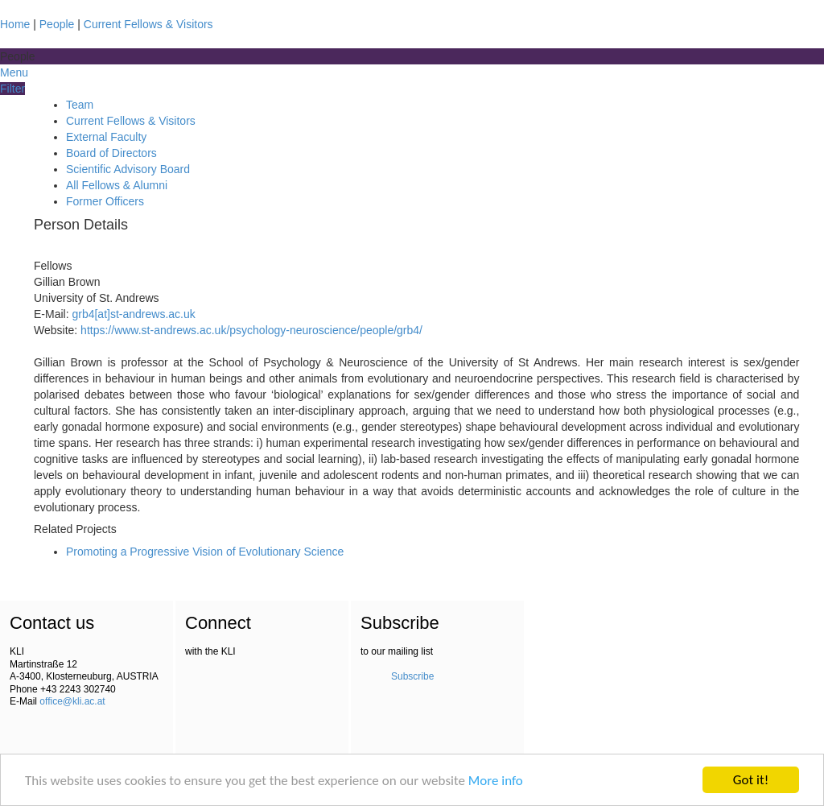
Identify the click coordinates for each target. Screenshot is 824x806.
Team (79, 104)
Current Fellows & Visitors (148, 24)
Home (15, 24)
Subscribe (412, 676)
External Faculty (106, 136)
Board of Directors (111, 153)
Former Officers (105, 201)
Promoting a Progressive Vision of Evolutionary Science (205, 551)
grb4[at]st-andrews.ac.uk (133, 314)
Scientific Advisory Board (128, 169)
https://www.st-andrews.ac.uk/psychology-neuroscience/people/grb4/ (251, 330)
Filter (12, 88)
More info (495, 781)
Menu (14, 72)
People (57, 24)
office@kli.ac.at (72, 701)
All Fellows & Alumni (116, 185)
